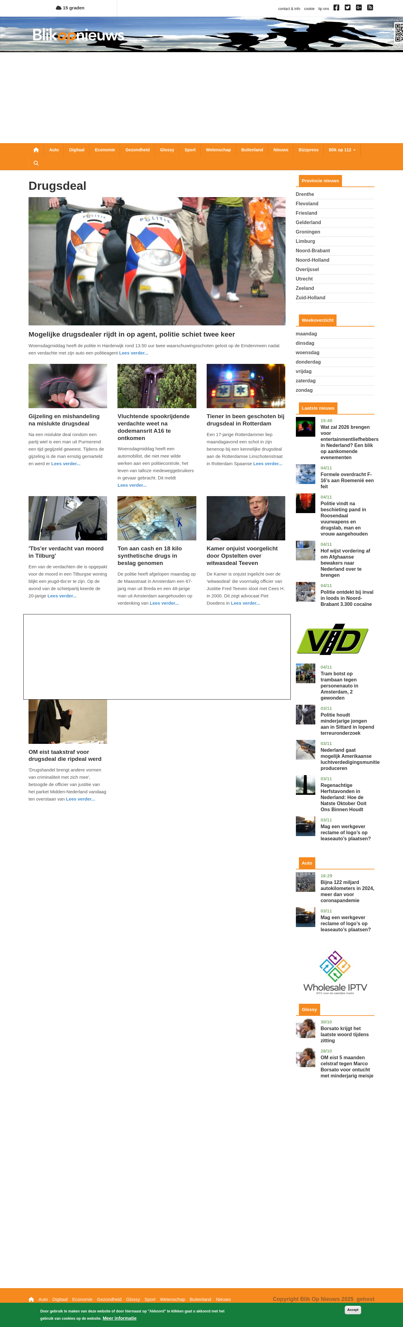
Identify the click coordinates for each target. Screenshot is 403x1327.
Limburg (305, 241)
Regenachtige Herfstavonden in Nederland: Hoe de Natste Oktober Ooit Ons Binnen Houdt (343, 797)
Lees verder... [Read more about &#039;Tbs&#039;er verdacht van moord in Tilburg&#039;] (62, 595)
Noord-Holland (313, 260)
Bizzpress (308, 149)
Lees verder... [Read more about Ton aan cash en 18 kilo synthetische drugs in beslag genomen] (164, 603)
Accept (353, 1312)
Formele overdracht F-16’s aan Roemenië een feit (347, 480)
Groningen (308, 231)
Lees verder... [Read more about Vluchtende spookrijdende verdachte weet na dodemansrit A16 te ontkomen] (132, 485)
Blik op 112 (342, 149)
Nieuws (280, 149)
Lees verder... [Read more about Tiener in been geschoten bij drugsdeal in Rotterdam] (267, 463)
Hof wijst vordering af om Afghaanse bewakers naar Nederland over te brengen (345, 563)
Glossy (167, 149)
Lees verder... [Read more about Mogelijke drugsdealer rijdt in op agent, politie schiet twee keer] (133, 352)
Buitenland (252, 149)
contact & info (289, 9)
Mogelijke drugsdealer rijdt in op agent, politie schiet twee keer (132, 334)
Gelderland (308, 222)
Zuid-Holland (311, 297)
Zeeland (305, 288)
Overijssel (307, 269)
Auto (54, 149)
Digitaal (77, 149)
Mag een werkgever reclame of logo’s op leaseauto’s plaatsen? (345, 832)
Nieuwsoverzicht (36, 149)
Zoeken (36, 163)
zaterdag (306, 380)
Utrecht (304, 278)
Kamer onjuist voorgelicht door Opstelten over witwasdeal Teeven (242, 555)
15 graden (70, 7)
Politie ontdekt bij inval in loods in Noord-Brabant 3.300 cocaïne (346, 598)
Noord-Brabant (313, 250)
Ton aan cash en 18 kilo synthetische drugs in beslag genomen (149, 555)
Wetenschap (218, 149)
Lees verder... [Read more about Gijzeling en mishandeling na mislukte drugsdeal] (65, 463)
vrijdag (304, 371)
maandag (306, 333)
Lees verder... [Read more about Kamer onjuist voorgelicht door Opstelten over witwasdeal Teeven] (245, 603)
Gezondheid (137, 149)
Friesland (306, 213)
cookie (309, 9)
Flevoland (307, 203)
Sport (190, 149)
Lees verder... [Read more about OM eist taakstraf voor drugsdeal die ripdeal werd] (80, 798)
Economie (105, 149)
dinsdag (305, 343)
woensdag (308, 352)
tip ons (323, 9)
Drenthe (305, 194)
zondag (304, 390)
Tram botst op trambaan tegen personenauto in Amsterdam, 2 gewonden (339, 685)
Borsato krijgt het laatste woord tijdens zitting (344, 1034)
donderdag (308, 362)
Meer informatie (120, 1320)
